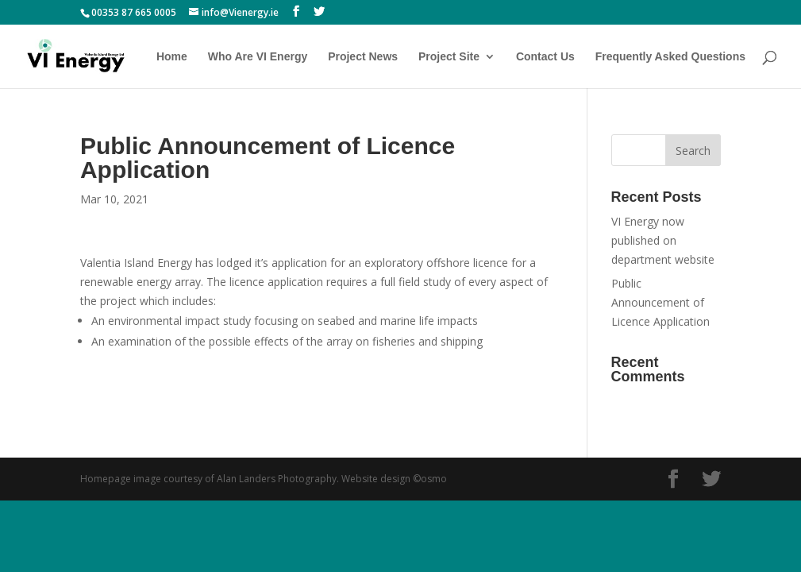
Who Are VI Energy (258, 57)
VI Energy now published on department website (662, 240)
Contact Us (545, 57)
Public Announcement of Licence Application (660, 302)
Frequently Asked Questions (670, 57)
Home (171, 57)
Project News (363, 57)
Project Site (448, 57)
